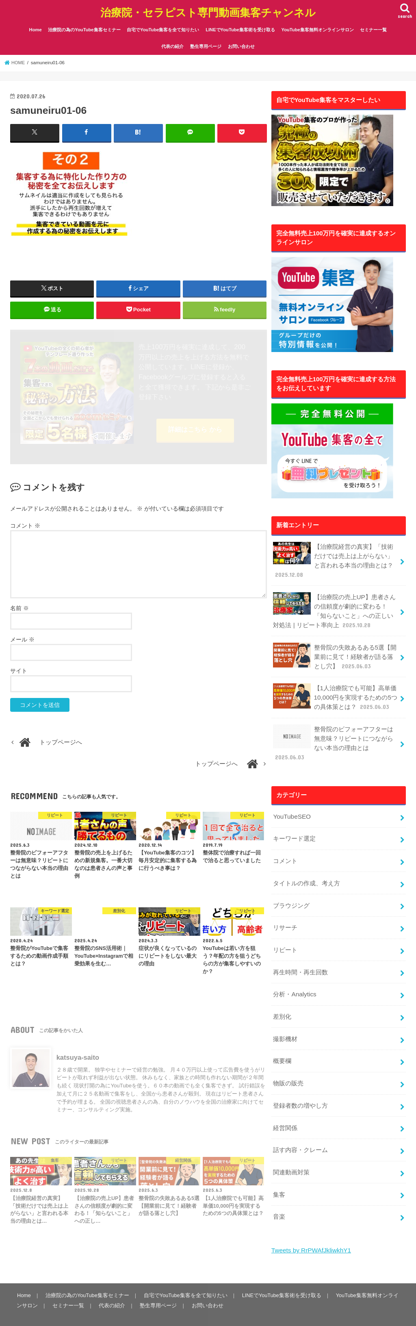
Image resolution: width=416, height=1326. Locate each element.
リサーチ (285, 913)
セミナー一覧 (373, 27)
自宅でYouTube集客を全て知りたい (163, 27)
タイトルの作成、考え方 (306, 870)
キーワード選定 (294, 827)
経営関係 (285, 1106)
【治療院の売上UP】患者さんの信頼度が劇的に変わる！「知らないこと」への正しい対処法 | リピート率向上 (334, 605)
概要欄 (282, 1042)
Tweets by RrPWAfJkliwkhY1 (310, 1225)
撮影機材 (285, 1020)
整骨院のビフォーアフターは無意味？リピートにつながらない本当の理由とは (333, 733)
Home (35, 27)
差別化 (282, 999)
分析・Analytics (294, 977)
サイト (18, 669)
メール (22, 638)
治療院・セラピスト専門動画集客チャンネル (208, 10)
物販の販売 (288, 1063)
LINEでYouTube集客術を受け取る (240, 27)
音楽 (279, 1192)
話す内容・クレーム (300, 1127)
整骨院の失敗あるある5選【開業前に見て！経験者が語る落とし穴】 (334, 649)
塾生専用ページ (205, 43)
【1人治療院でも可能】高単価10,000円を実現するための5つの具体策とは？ (334, 689)
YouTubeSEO (291, 805)
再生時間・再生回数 (300, 955)
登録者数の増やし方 (300, 1085)
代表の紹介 (172, 43)
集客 (279, 1170)
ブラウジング (291, 891)
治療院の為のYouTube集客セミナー (84, 27)
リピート (285, 934)
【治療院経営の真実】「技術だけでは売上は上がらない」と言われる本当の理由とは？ (333, 557)
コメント (25, 524)
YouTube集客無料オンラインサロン (318, 27)
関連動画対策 (291, 1149)
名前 (19, 606)
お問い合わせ (241, 43)
